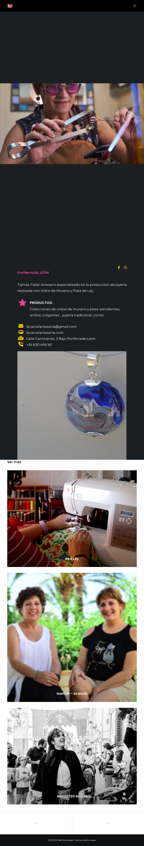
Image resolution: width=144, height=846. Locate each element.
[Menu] (134, 6)
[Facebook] (119, 267)
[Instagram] (125, 267)
